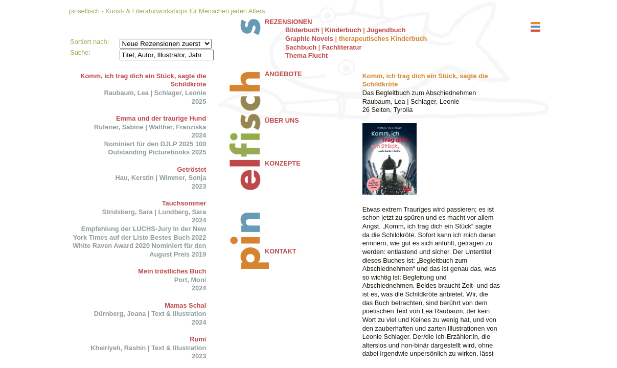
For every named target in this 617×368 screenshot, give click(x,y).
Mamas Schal (185, 305)
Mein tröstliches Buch (172, 271)
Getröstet (191, 169)
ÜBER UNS (282, 120)
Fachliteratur (342, 47)
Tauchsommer (184, 203)
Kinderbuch (343, 30)
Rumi (198, 339)
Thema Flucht (306, 55)
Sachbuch (300, 47)
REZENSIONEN (288, 22)
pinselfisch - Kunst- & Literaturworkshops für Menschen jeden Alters (167, 11)
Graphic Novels (309, 38)
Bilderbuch (302, 30)
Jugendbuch (386, 30)
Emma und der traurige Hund (161, 118)
